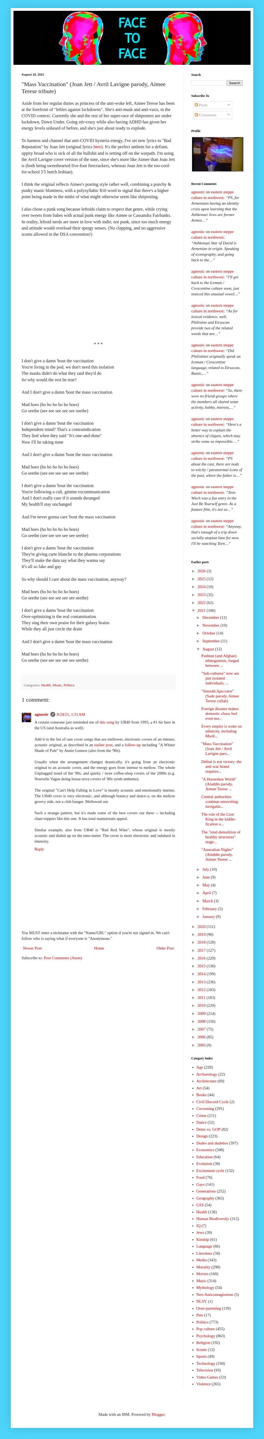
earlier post (103, 745)
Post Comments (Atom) (63, 958)
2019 (202, 934)
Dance (201, 1122)
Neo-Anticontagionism (214, 1294)
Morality (203, 1267)
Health (46, 685)
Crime (201, 1115)
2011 (201, 997)
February (210, 909)
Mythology (205, 1287)
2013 (202, 982)
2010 (202, 1005)
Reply (39, 849)
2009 (202, 1013)
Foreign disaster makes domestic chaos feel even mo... (220, 714)
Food (200, 1177)
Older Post (165, 948)
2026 (202, 571)
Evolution (204, 1163)
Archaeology (206, 1074)
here (97, 146)
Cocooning (205, 1108)
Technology (206, 1363)
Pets (199, 1315)
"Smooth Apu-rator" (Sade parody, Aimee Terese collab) (220, 696)
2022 (202, 602)
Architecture (206, 1081)
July (206, 869)
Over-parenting (208, 1308)
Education (204, 1157)
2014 (202, 974)
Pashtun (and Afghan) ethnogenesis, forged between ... (220, 661)
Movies (202, 1274)
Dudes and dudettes (212, 1143)
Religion (203, 1342)
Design (202, 1136)
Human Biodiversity (212, 1219)
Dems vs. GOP (208, 1129)
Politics (69, 685)
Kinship (202, 1239)
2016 (202, 958)
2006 (202, 1037)
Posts (201, 105)
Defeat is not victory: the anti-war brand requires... (222, 766)
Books (201, 1095)
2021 (202, 610)
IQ (198, 1226)
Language (204, 1246)
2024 (202, 587)
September (211, 641)
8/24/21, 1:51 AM (71, 714)
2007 (202, 1029)
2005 (202, 1045)
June (206, 877)
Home (99, 948)
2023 (202, 595)
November (211, 625)
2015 (202, 966)
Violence (203, 1384)
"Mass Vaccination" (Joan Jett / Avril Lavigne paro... (217, 749)
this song (107, 722)
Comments (206, 115)
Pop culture (205, 1329)
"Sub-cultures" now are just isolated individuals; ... (220, 678)
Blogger (158, 1414)
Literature (204, 1253)
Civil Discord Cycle (212, 1102)
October (209, 633)
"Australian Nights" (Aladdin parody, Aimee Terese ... (217, 854)
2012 (202, 990)
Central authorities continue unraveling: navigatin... (220, 802)
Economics (205, 1150)
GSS (200, 1205)
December (211, 617)
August (208, 649)
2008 (202, 1021)
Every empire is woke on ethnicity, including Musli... (222, 731)
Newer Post (32, 948)
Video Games (207, 1377)
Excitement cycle (210, 1170)
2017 (202, 950)
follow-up (133, 745)
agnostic (41, 714)
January (209, 916)
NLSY (201, 1301)
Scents (201, 1349)
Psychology (205, 1336)
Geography (205, 1198)
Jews (200, 1232)
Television (204, 1370)
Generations (206, 1191)
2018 (202, 942)
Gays (200, 1184)
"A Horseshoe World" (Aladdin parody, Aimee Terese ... (219, 784)
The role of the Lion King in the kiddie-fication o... (219, 819)
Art (199, 1088)
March (208, 901)
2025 (202, 579)
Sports (201, 1356)
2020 (202, 926)
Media (201, 1260)
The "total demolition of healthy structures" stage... (221, 837)
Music (57, 685)
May (206, 885)
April (207, 893)
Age (199, 1067)
